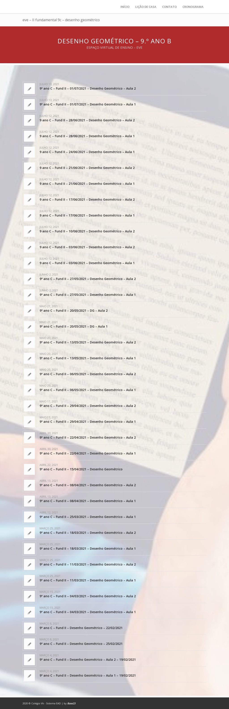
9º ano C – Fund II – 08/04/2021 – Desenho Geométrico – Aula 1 (88, 501)
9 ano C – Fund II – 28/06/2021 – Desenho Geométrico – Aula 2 (87, 120)
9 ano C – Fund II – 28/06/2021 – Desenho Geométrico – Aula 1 (87, 136)
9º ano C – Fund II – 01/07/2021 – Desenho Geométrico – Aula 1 (88, 104)
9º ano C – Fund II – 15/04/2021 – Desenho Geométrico (81, 469)
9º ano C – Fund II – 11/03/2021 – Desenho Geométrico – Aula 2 (88, 564)
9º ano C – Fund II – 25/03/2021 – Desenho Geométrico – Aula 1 (88, 517)
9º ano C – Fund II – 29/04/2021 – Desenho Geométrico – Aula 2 (88, 406)
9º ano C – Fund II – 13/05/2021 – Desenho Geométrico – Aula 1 (88, 358)
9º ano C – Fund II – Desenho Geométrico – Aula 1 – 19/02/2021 (88, 675)
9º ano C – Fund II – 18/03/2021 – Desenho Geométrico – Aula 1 (88, 548)
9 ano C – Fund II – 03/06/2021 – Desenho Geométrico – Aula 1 (87, 263)
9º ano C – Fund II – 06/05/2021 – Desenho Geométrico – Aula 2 (88, 374)
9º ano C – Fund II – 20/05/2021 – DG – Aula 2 (74, 310)
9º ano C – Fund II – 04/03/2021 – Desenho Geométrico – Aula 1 (88, 612)
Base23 (71, 703)
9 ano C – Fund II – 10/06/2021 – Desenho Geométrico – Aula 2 (87, 231)
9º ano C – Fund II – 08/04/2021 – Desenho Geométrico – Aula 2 (88, 485)
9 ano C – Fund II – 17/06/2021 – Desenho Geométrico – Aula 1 (87, 215)
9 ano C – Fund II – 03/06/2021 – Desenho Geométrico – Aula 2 (87, 247)
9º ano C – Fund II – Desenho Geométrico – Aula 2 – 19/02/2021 (88, 659)
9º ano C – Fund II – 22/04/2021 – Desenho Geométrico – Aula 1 (88, 453)
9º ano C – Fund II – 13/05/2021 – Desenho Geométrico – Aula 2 (88, 342)
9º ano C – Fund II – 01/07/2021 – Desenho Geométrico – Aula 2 (88, 88)
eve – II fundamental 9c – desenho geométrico (61, 19)
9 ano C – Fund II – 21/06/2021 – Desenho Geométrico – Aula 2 (87, 168)
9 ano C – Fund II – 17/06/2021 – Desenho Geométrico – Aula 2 (87, 199)
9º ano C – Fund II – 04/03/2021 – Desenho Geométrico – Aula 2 (88, 596)
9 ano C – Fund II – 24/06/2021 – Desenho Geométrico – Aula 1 (87, 152)
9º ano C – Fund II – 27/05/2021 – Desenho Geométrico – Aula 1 (88, 294)
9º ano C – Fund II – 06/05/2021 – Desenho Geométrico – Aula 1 (88, 390)
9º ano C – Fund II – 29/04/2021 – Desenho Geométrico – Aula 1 (88, 421)
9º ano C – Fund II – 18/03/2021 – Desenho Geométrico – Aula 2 (88, 532)
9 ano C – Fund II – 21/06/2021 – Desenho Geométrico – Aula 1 (87, 183)
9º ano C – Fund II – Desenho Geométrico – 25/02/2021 (81, 644)
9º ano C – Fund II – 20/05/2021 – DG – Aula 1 (74, 326)
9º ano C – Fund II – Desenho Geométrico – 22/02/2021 (81, 628)
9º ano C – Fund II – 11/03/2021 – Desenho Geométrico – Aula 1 (88, 580)
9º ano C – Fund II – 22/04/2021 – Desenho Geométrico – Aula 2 (88, 437)
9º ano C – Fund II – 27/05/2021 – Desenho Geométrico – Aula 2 (88, 279)
